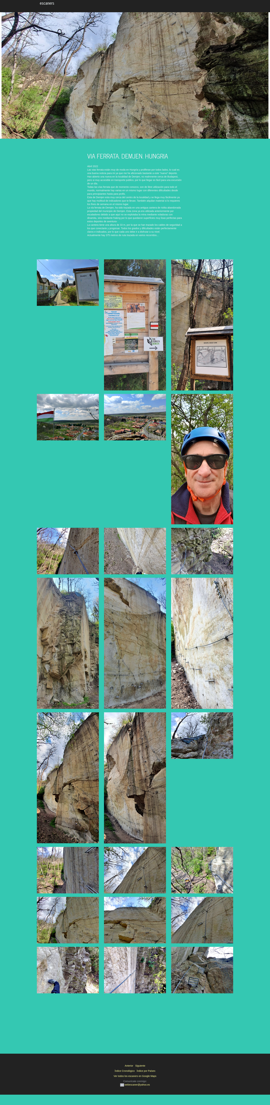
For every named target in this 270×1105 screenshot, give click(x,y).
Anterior (129, 1065)
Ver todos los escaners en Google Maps (135, 1076)
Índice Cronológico (125, 1071)
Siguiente (140, 1065)
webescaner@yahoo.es (135, 1084)
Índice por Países (146, 1071)
